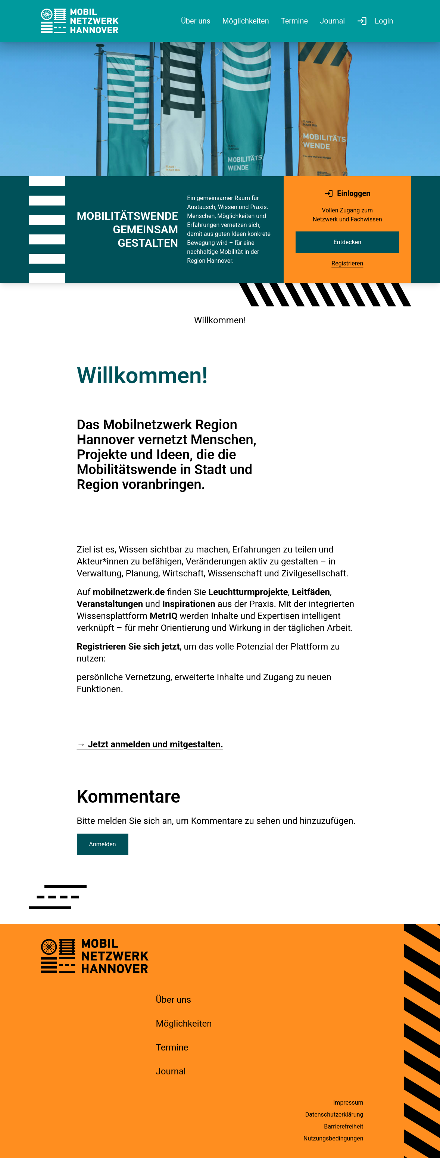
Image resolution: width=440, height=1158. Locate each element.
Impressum (348, 1102)
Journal (171, 1071)
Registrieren (347, 263)
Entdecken (347, 242)
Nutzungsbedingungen (333, 1138)
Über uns (173, 999)
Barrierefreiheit (343, 1126)
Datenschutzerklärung (334, 1114)
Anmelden (102, 844)
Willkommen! (220, 320)
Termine (172, 1047)
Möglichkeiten (184, 1023)
